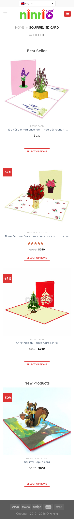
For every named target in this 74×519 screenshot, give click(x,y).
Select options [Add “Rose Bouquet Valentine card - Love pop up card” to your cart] (37, 257)
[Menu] (5, 14)
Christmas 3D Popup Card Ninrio (37, 342)
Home (19, 27)
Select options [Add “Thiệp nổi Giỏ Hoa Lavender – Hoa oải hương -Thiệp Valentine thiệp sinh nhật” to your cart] (37, 151)
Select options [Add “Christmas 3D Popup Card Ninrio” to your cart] (37, 364)
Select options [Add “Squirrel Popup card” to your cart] (37, 483)
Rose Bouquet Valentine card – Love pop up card (37, 236)
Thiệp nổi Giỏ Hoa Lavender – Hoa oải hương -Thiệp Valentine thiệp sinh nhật (37, 129)
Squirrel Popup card (37, 461)
